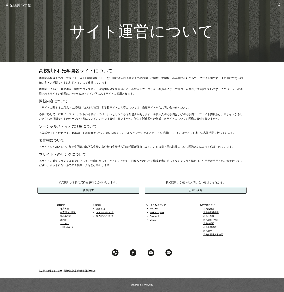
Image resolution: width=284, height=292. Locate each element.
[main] (142, 31)
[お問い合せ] (195, 190)
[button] (279, 5)
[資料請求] (88, 190)
